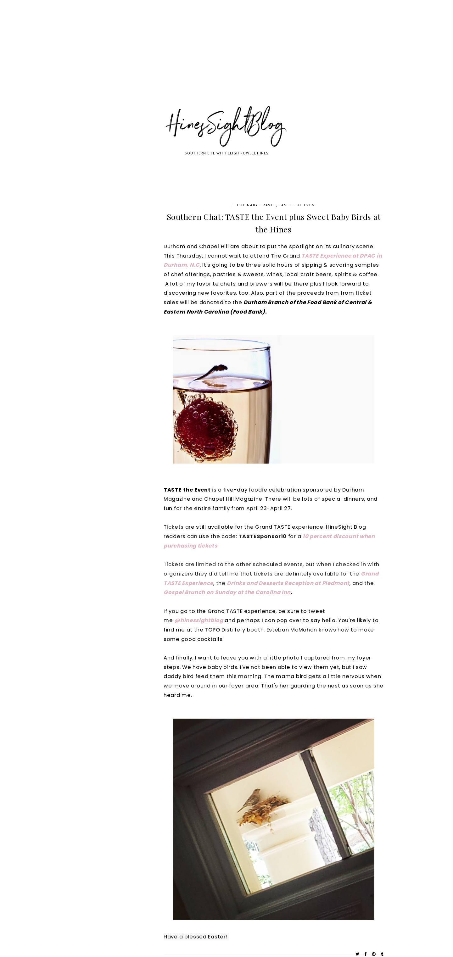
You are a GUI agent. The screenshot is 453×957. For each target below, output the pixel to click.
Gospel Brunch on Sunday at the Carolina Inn (227, 592)
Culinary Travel (256, 205)
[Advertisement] (189, 60)
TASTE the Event (298, 205)
